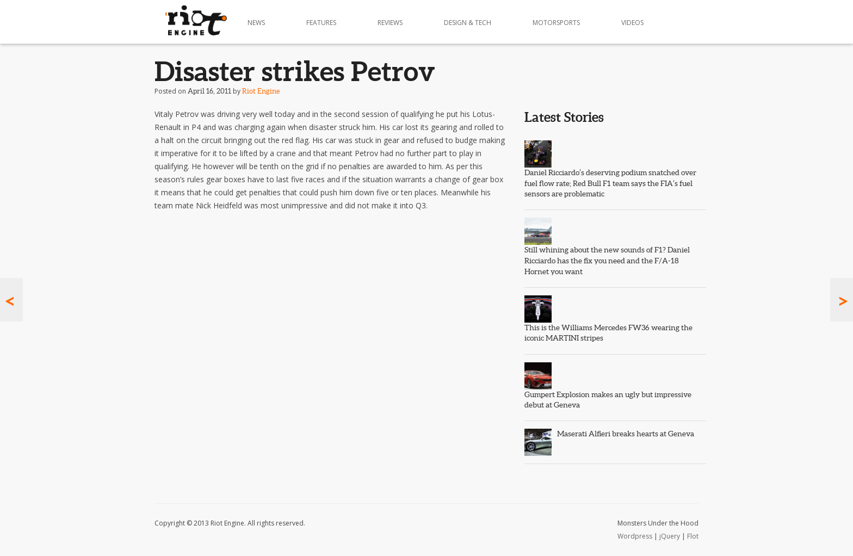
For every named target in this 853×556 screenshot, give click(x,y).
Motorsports (556, 22)
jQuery (669, 536)
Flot (693, 536)
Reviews (390, 22)
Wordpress (634, 536)
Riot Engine (261, 91)
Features (321, 22)
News (256, 22)
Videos (632, 22)
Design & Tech (467, 22)
